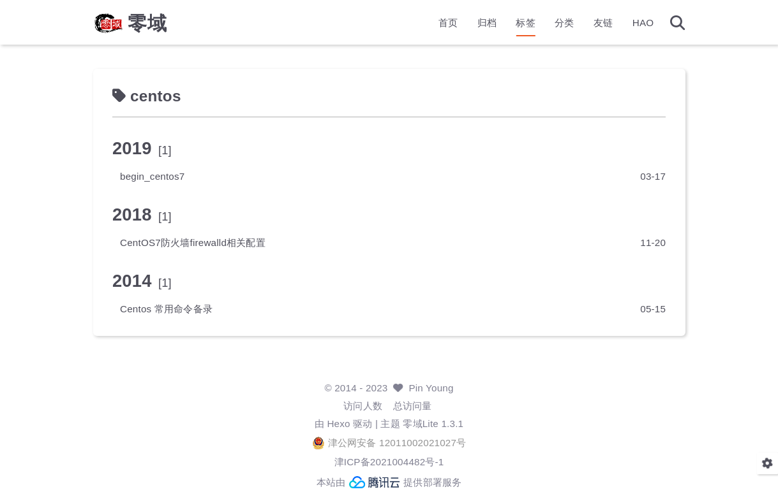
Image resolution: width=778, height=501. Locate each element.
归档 (487, 22)
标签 (525, 22)
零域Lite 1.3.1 (433, 423)
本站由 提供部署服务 (389, 482)
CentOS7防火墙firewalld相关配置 (193, 242)
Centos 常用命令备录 (166, 308)
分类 (564, 22)
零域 (147, 23)
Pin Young (430, 387)
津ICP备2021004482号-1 (389, 461)
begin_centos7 (152, 176)
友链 (603, 22)
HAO (643, 22)
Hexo (338, 423)
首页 (448, 22)
